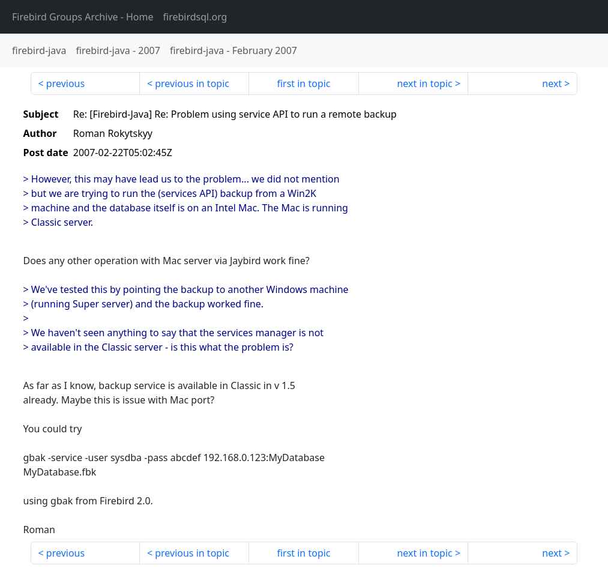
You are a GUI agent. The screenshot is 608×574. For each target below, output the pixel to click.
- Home (83, 16)
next (552, 83)
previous (65, 83)
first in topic (303, 83)
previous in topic (192, 83)
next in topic (424, 83)
